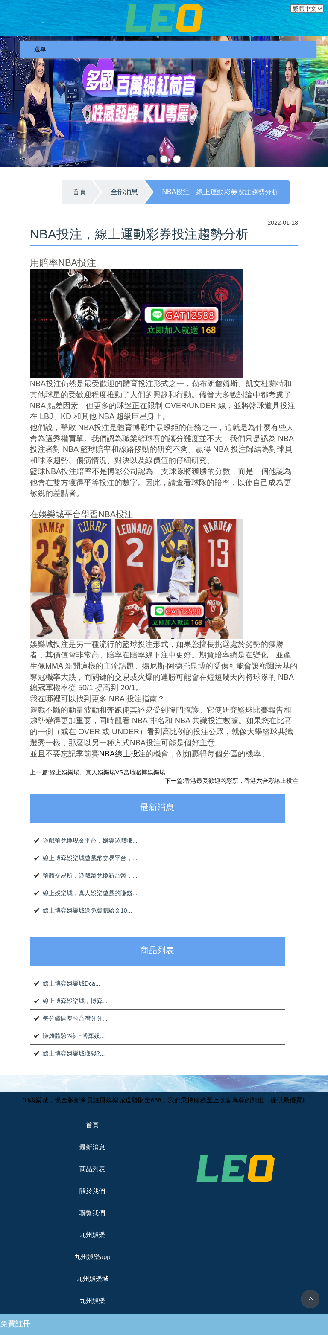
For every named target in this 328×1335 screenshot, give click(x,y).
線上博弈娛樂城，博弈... (75, 1001)
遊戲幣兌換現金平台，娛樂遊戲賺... (90, 840)
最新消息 (92, 1147)
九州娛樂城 (92, 1278)
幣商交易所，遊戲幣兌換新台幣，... (90, 875)
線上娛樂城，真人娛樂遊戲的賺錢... (90, 893)
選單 (40, 49)
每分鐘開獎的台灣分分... (75, 1018)
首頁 (79, 191)
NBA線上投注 (122, 754)
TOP (310, 1299)
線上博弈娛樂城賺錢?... (74, 1053)
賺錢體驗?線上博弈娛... (74, 1036)
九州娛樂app (92, 1256)
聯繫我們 (92, 1212)
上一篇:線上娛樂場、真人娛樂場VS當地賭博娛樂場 (97, 772)
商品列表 (92, 1168)
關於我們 (92, 1191)
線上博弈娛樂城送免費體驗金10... (87, 910)
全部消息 (124, 191)
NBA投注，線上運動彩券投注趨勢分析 (220, 191)
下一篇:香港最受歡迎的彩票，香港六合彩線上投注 (231, 780)
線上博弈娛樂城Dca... (71, 983)
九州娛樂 (92, 1234)
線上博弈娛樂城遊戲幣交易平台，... (90, 858)
